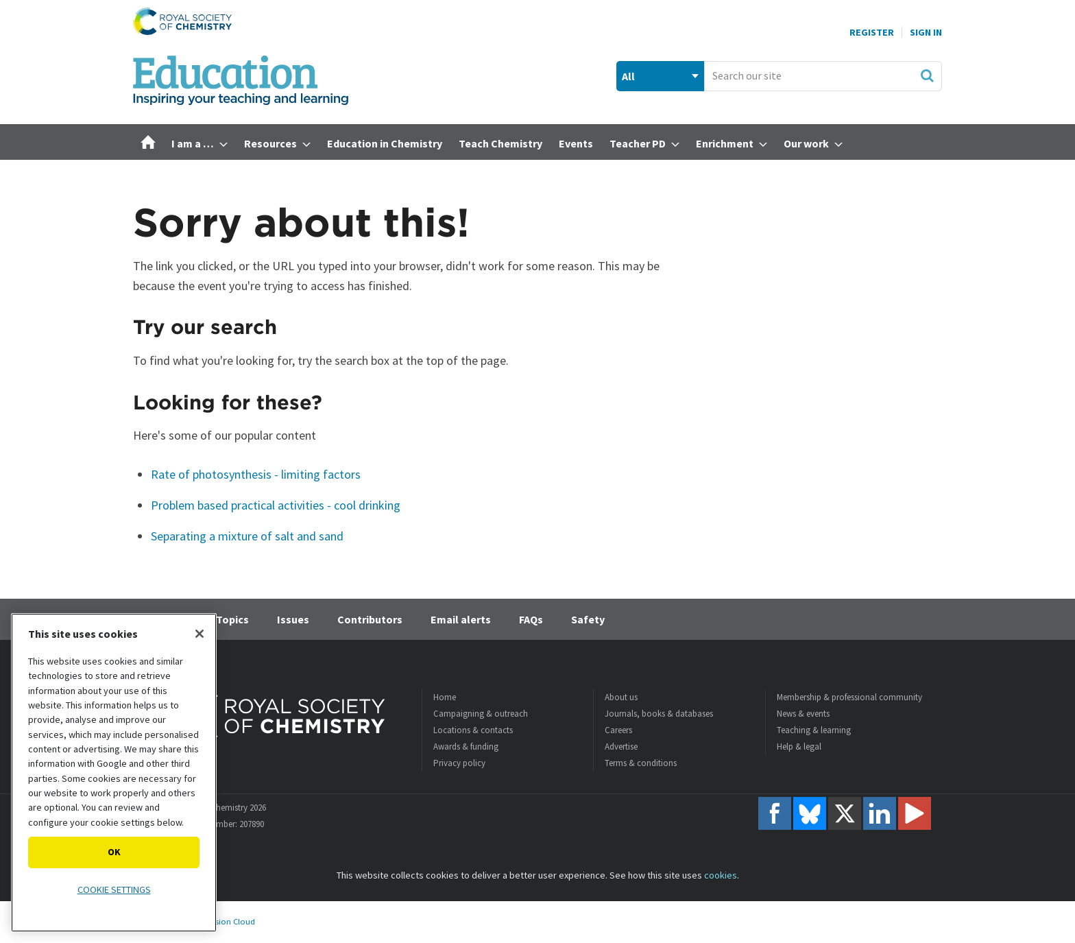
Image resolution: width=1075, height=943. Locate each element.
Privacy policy (459, 763)
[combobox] (823, 76)
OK (114, 852)
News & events (803, 713)
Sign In (926, 32)
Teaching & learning (814, 730)
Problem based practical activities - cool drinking (275, 505)
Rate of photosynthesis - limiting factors (256, 474)
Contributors (369, 619)
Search (927, 75)
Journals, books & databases (659, 713)
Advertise (621, 746)
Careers (618, 730)
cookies (720, 875)
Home (444, 697)
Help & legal (799, 746)
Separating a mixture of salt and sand (247, 536)
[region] (114, 772)
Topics (232, 619)
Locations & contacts (473, 730)
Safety (588, 619)
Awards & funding (465, 746)
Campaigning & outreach (480, 713)
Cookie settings (114, 889)
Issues (293, 619)
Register (871, 32)
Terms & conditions (641, 763)
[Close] (199, 634)
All (628, 76)
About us (621, 697)
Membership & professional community (849, 697)
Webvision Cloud (224, 921)
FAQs (531, 619)
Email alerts (461, 619)
